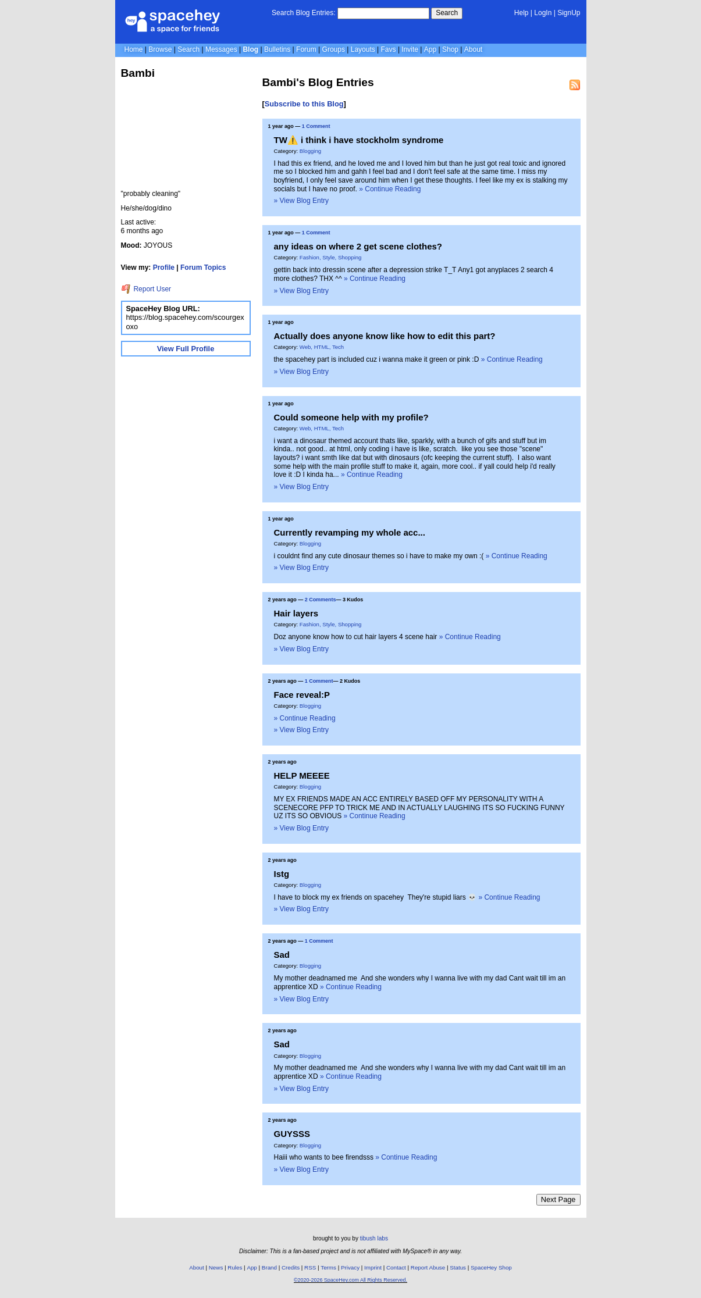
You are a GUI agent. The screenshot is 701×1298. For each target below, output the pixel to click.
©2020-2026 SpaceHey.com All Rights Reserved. (350, 1280)
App (430, 49)
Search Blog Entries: (303, 13)
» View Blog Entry (301, 201)
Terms (328, 1267)
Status (458, 1267)
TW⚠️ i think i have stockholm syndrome (359, 140)
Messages (221, 49)
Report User (146, 289)
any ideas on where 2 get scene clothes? (358, 246)
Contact (396, 1267)
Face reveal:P (302, 695)
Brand (269, 1267)
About (473, 49)
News (216, 1267)
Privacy (350, 1267)
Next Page (558, 1199)
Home (133, 49)
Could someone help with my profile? (351, 417)
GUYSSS (292, 1134)
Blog (250, 49)
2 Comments (320, 599)
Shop (450, 49)
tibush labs (374, 1238)
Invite (409, 49)
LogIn (542, 13)
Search (447, 13)
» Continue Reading (390, 189)
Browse (160, 49)
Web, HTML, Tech (322, 347)
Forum (306, 49)
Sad (282, 955)
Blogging (310, 151)
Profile (164, 267)
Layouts (363, 49)
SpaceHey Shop (491, 1267)
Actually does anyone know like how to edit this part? (385, 336)
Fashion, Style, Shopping (331, 257)
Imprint (373, 1267)
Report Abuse (428, 1267)
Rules (234, 1267)
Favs (388, 49)
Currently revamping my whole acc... (349, 532)
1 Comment (316, 126)
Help (521, 13)
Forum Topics (203, 267)
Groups (333, 49)
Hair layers (296, 613)
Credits (291, 1267)
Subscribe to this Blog (304, 103)
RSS (310, 1267)
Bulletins (277, 49)
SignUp (568, 13)
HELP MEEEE (302, 775)
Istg (282, 874)
